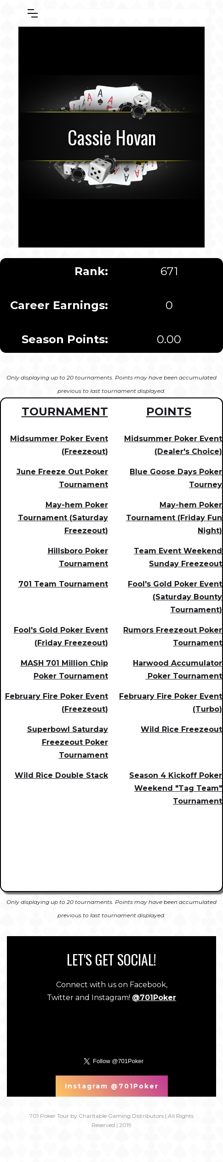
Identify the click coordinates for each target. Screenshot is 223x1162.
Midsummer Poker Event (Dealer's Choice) (173, 445)
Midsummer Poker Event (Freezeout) (59, 445)
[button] (33, 13)
